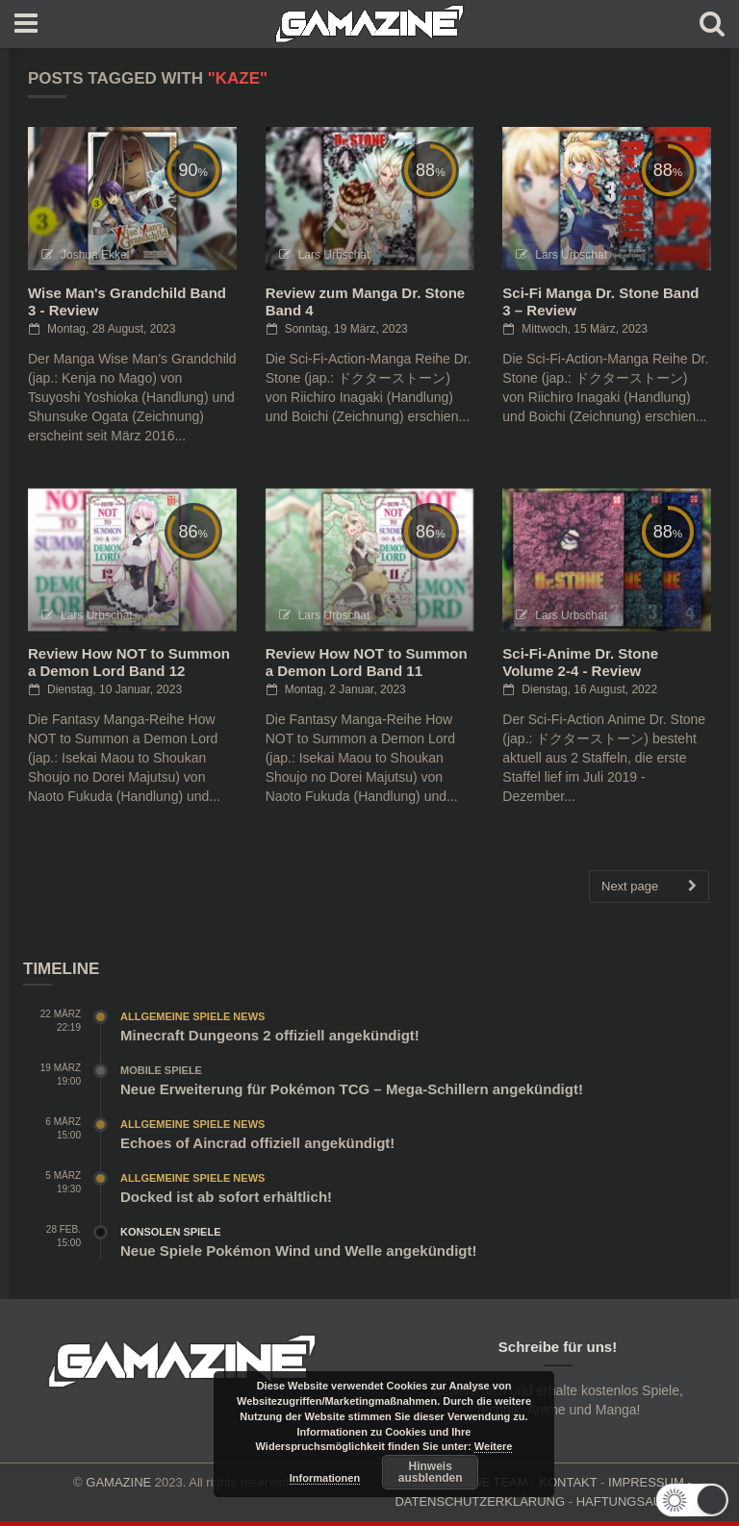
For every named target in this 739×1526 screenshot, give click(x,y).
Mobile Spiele (161, 1070)
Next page (649, 886)
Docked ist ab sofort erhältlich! (226, 1196)
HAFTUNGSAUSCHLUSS (649, 1501)
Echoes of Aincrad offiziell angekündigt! (257, 1143)
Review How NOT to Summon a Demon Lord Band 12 (129, 662)
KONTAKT (568, 1482)
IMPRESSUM (646, 1482)
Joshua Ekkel (95, 255)
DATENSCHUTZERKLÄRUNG (480, 1501)
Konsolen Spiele (170, 1232)
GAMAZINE (118, 1482)
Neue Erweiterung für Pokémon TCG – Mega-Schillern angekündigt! (351, 1089)
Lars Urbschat (334, 255)
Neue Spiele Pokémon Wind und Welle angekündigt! (298, 1250)
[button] (693, 1500)
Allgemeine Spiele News (192, 1016)
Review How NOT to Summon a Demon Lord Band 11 (367, 662)
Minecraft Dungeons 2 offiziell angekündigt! (270, 1035)
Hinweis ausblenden (430, 1472)
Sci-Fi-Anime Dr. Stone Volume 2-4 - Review (580, 662)
